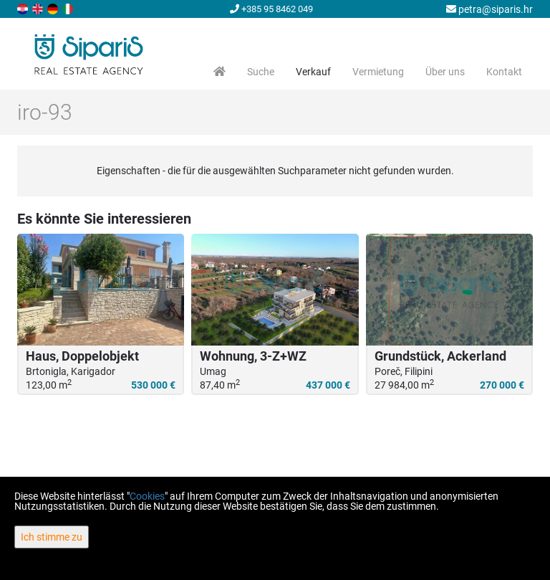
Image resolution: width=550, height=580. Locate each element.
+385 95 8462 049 (271, 9)
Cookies (147, 496)
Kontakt (504, 71)
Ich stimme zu (51, 537)
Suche (260, 71)
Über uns (445, 71)
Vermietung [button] (378, 71)
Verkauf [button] (313, 71)
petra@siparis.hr (489, 9)
